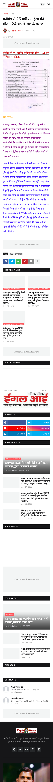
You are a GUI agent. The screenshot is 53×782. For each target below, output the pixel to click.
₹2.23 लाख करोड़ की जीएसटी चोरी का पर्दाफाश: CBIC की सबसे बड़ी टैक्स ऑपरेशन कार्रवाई (35, 651)
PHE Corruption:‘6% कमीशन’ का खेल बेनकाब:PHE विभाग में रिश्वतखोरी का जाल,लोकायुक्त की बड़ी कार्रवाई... (35, 481)
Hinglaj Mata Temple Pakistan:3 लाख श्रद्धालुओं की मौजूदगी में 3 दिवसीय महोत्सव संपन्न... (34, 513)
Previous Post (10, 390)
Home (5, 14)
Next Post (44, 390)
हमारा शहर (18, 254)
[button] (4, 4)
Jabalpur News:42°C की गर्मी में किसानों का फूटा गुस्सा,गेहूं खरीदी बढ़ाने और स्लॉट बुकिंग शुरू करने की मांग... (13, 333)
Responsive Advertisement (26, 43)
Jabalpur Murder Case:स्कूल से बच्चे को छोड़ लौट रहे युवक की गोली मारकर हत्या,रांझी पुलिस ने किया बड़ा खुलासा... (38, 297)
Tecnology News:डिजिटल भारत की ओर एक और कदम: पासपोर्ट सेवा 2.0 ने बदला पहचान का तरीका (34, 637)
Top (12, 14)
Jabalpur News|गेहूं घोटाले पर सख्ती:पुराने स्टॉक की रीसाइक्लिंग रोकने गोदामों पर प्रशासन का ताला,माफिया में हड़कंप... (14, 297)
